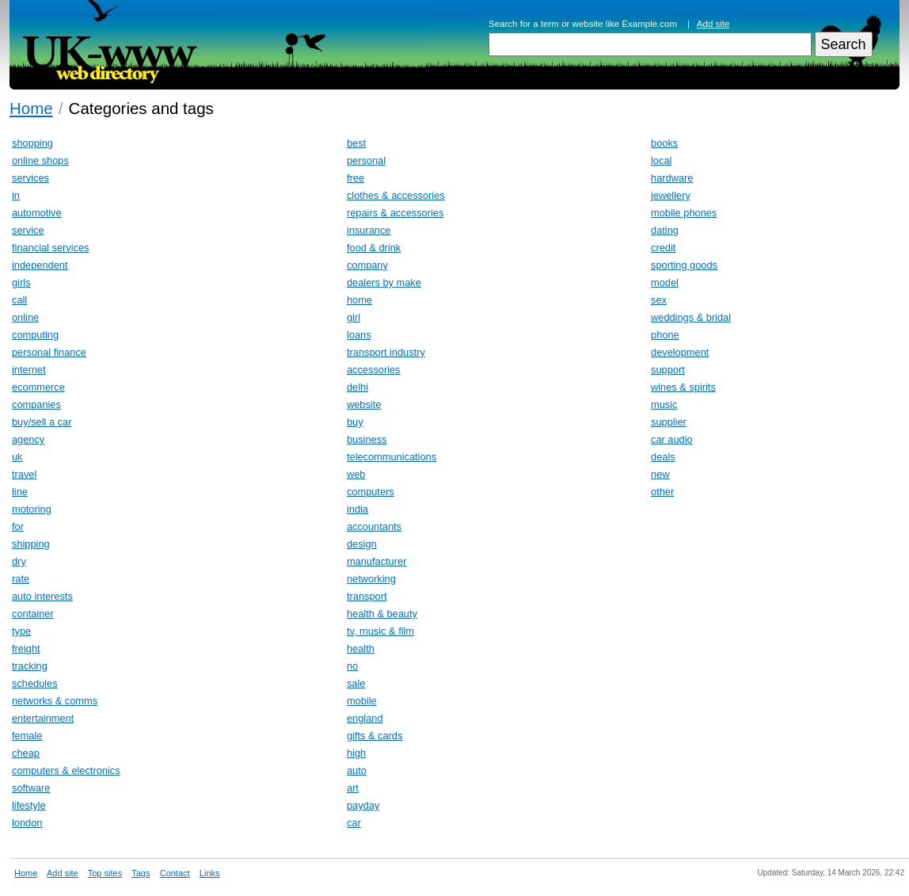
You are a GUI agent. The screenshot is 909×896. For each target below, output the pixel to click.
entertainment (43, 718)
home (359, 300)
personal (366, 160)
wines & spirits (683, 387)
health (361, 648)
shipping (31, 544)
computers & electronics (66, 770)
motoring (31, 509)
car (354, 823)
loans (359, 335)
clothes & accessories (396, 195)
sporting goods (684, 265)
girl (353, 317)
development (680, 352)
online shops (40, 160)
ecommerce (38, 387)
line (20, 492)
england (365, 718)
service (28, 230)
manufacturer (376, 561)
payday (363, 805)
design (362, 544)
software (31, 788)
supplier (669, 422)
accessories (374, 370)
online (25, 317)
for (18, 526)
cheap (26, 753)
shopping (32, 143)
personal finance (49, 352)
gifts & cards (374, 736)
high (356, 753)
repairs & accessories (395, 213)
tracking (30, 666)
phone (665, 335)
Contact (175, 873)
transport (367, 596)
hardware (672, 178)
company (367, 265)
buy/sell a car (41, 422)
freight (26, 648)
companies (36, 404)
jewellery (670, 195)
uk (17, 457)
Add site (713, 24)
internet (29, 370)
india (357, 509)
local (661, 160)
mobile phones (684, 213)
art (353, 788)
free (355, 178)
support (668, 370)
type (21, 631)
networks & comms (54, 701)
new (660, 474)
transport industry (386, 352)
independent (39, 265)
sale (356, 683)
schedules (35, 683)
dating (665, 230)
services (30, 178)
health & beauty (382, 614)
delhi (357, 387)
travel (24, 474)
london (27, 823)
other (662, 492)
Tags (140, 873)
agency (28, 439)
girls (21, 282)
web (356, 474)
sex (659, 300)
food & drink (374, 248)
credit (663, 248)
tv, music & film (380, 631)
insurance (369, 230)
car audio (672, 439)
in (16, 195)
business (367, 439)
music (664, 404)
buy (355, 422)
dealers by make (384, 282)
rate (20, 579)
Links (210, 873)
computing (35, 335)
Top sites (105, 873)
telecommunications (391, 457)
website (364, 404)
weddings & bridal (691, 317)
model (665, 282)
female (27, 736)
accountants (374, 526)
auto (357, 770)
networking (371, 579)
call (19, 300)
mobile (362, 701)
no (352, 666)
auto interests (42, 596)
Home (31, 108)
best (356, 143)
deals (663, 457)
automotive (37, 213)
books (664, 143)
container (33, 614)
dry (19, 561)
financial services (50, 248)
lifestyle (29, 805)
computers (370, 492)
